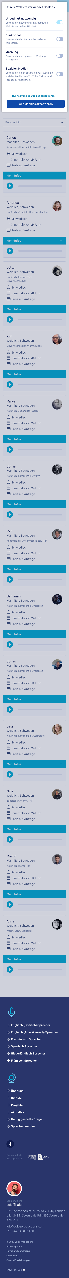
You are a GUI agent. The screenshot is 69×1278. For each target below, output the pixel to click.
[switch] (59, 22)
